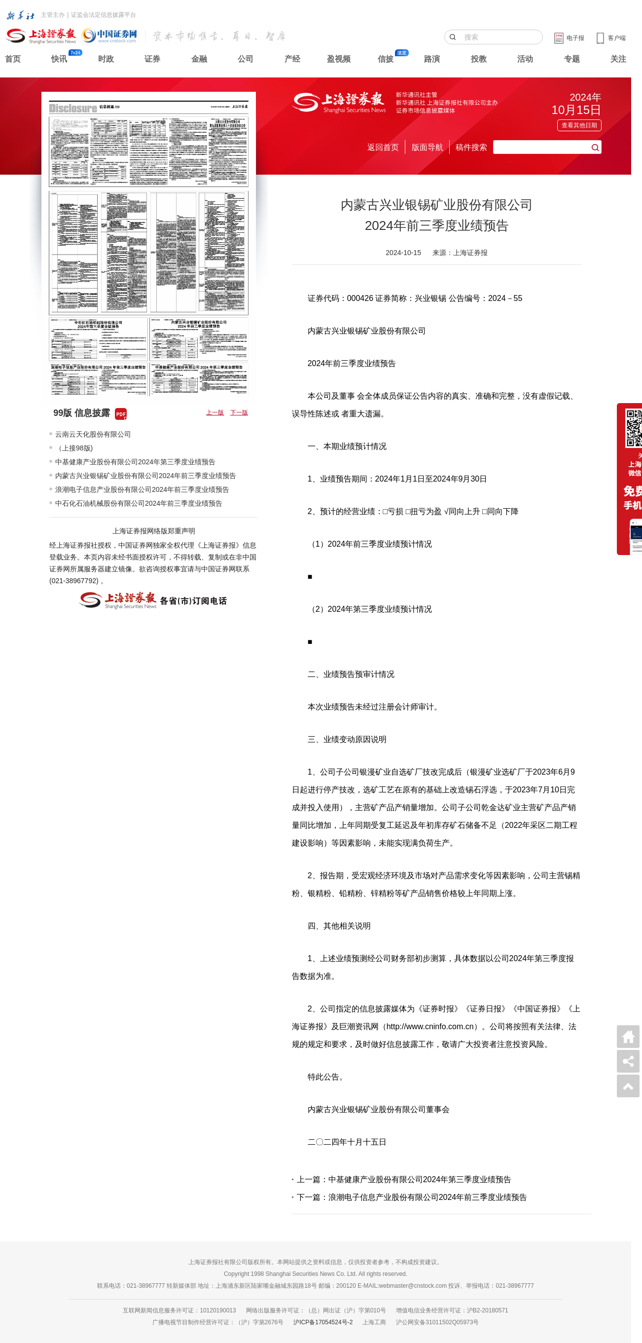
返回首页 (383, 147)
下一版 (239, 412)
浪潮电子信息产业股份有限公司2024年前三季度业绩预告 (142, 489)
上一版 (215, 412)
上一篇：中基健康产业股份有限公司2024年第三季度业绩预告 (404, 1179)
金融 (199, 59)
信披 (385, 59)
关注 (618, 59)
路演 (432, 59)
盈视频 (339, 59)
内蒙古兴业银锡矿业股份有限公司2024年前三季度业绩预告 (145, 476)
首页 (13, 59)
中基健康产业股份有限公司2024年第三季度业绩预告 (135, 462)
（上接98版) (74, 448)
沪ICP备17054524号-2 (323, 1322)
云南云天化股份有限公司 (93, 434)
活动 (525, 59)
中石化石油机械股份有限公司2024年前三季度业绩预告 (138, 503)
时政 (106, 59)
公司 (245, 59)
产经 (292, 59)
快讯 (59, 59)
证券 (152, 59)
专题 (572, 59)
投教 (479, 59)
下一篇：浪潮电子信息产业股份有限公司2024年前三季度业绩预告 (412, 1197)
